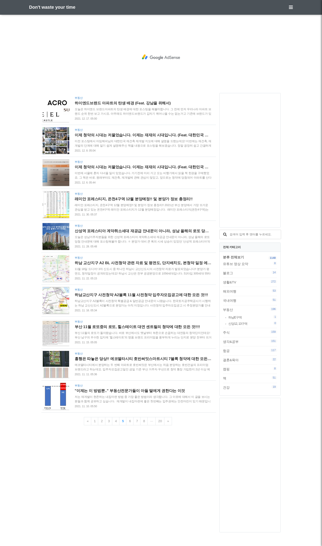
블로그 (250, 273)
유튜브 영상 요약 (250, 264)
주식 (250, 332)
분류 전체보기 (233, 257)
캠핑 (250, 369)
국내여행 (250, 300)
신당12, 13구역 (252, 323)
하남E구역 (252, 317)
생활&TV (250, 282)
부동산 (250, 310)
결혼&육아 (250, 360)
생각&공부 (250, 341)
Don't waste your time (52, 7)
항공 (250, 351)
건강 (250, 387)
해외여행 (250, 291)
